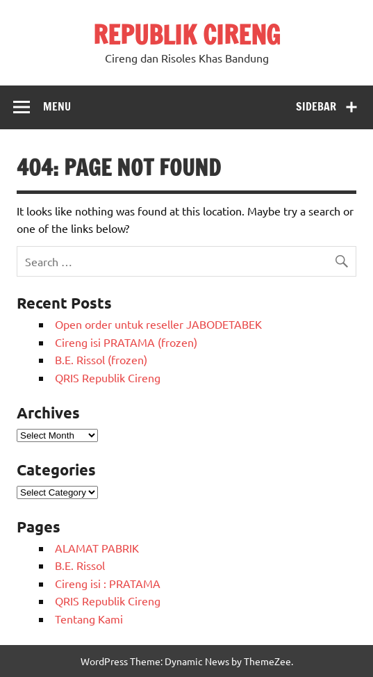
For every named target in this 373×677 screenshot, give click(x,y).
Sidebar (316, 106)
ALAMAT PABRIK (97, 548)
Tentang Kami (89, 619)
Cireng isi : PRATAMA (107, 583)
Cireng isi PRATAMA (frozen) (126, 342)
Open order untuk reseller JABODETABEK (158, 324)
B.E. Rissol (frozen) (101, 359)
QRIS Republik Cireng (107, 377)
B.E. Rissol (80, 565)
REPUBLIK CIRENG (186, 35)
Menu (57, 106)
